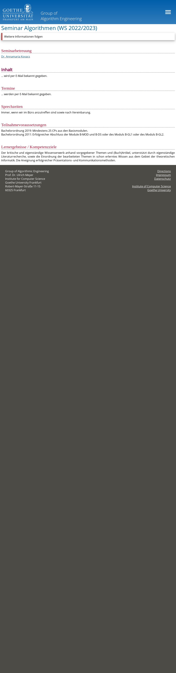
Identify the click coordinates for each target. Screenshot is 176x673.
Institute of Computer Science (151, 186)
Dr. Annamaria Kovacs (15, 56)
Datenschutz (162, 179)
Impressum (163, 175)
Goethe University (159, 190)
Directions (164, 171)
